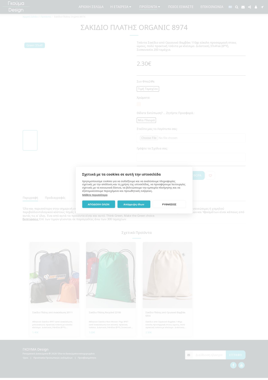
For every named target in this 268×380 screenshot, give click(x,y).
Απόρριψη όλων (134, 204)
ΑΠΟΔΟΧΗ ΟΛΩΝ (98, 204)
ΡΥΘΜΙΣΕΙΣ (169, 204)
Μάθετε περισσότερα (94, 194)
